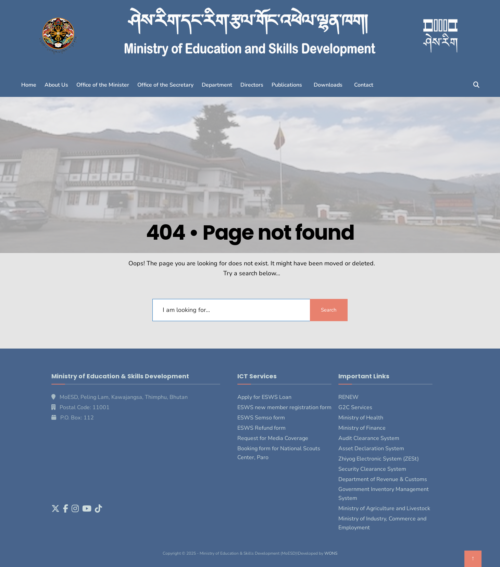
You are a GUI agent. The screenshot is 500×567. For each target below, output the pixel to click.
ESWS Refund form (261, 428)
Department (217, 85)
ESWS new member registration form (284, 407)
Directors (251, 85)
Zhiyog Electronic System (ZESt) (378, 459)
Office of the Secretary (165, 85)
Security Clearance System (372, 469)
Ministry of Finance (362, 428)
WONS (330, 553)
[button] (288, 84)
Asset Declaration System (371, 448)
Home (28, 85)
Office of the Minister (102, 85)
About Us (56, 85)
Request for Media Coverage (272, 438)
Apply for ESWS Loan (264, 397)
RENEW (348, 397)
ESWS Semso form (261, 417)
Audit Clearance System (368, 438)
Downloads (328, 85)
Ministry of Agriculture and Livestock (384, 508)
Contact (363, 85)
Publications (287, 85)
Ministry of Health (360, 417)
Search (329, 309)
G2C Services (355, 407)
